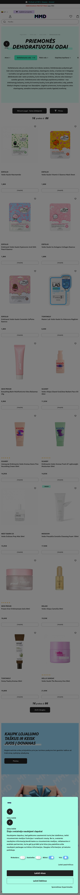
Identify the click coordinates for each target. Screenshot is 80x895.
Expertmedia (67, 887)
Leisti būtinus (40, 881)
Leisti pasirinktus (65, 864)
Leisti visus (40, 873)
